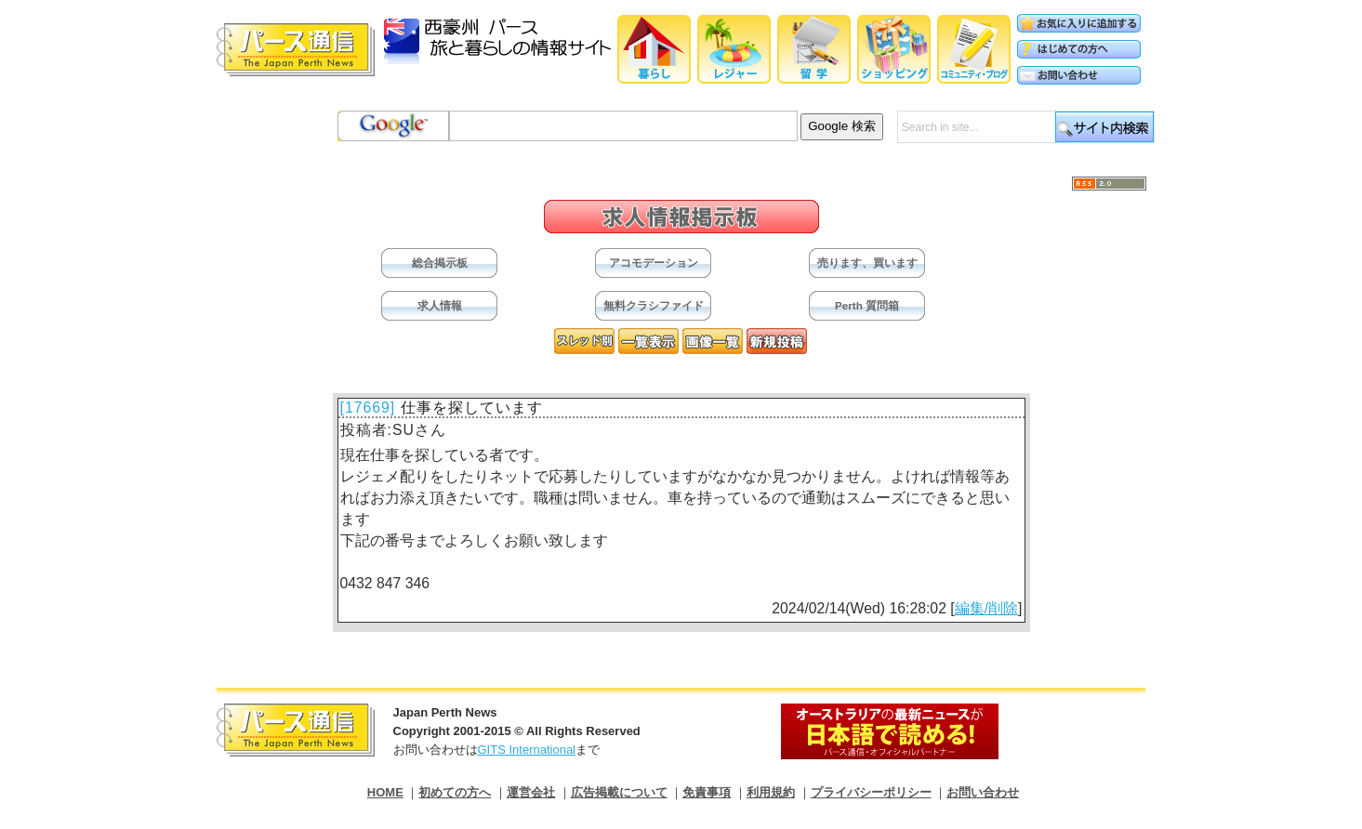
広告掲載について (619, 792)
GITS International (527, 750)
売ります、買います (867, 263)
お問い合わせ (982, 792)
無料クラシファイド (653, 305)
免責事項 (706, 792)
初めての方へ (454, 792)
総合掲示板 (440, 263)
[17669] (368, 407)
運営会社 (531, 792)
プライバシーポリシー (871, 792)
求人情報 (439, 305)
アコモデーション (653, 263)
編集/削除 (986, 608)
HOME (385, 792)
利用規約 (771, 792)
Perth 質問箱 (867, 305)
